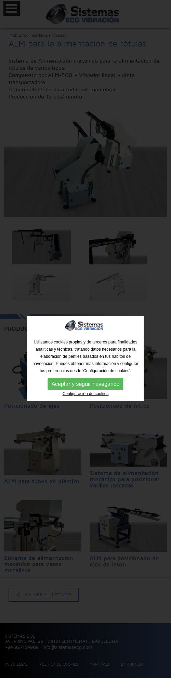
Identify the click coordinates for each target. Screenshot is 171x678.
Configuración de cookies (86, 397)
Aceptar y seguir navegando (85, 388)
